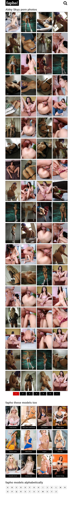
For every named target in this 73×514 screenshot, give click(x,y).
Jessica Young (60, 476)
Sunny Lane (28, 476)
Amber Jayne (60, 427)
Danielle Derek (13, 476)
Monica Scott (13, 451)
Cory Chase (44, 427)
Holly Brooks (13, 427)
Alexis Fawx (28, 451)
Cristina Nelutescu (44, 476)
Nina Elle (60, 451)
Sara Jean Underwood (28, 427)
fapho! (12, 3)
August (44, 451)
